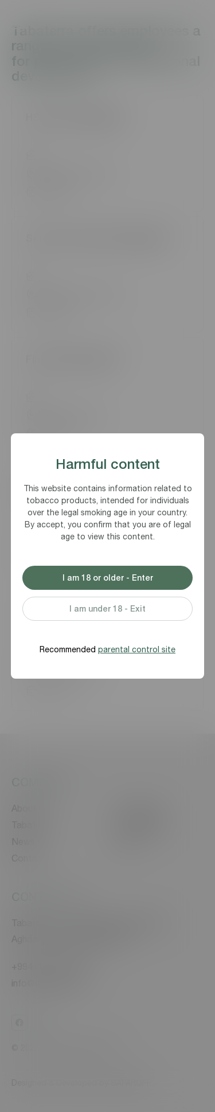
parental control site (136, 649)
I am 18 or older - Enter (107, 577)
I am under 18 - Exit (107, 608)
